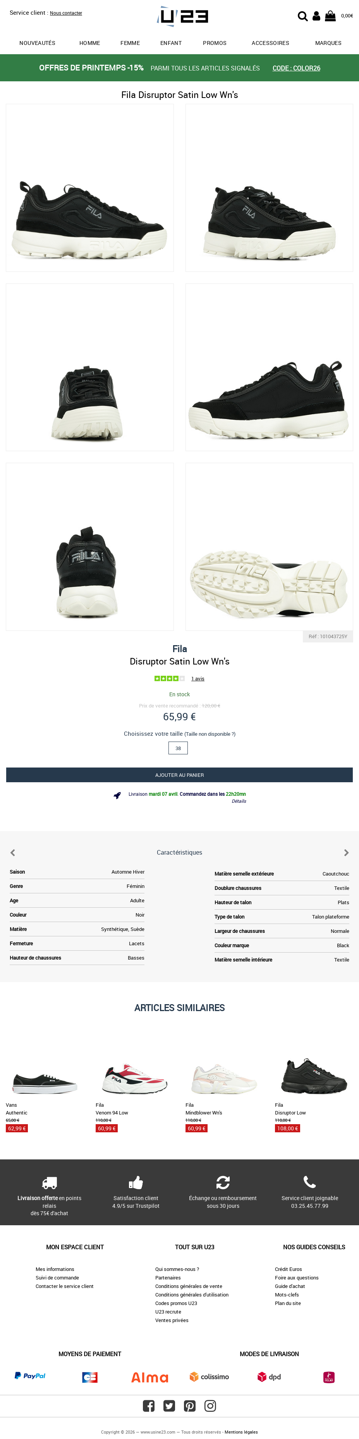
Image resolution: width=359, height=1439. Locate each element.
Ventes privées (172, 1320)
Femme (130, 42)
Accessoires (270, 42)
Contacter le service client (65, 1286)
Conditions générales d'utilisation (191, 1294)
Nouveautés (37, 42)
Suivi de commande (57, 1277)
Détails (239, 801)
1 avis (197, 678)
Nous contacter (66, 13)
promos (215, 42)
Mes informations (55, 1269)
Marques (328, 42)
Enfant (171, 42)
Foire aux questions (297, 1277)
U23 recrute (168, 1311)
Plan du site (288, 1303)
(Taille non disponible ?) (209, 733)
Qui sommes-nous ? (177, 1269)
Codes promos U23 (176, 1303)
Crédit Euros (288, 1269)
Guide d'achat (290, 1286)
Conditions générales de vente (188, 1286)
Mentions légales (241, 1432)
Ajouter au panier (179, 774)
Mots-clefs (287, 1294)
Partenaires (168, 1277)
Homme (89, 42)
